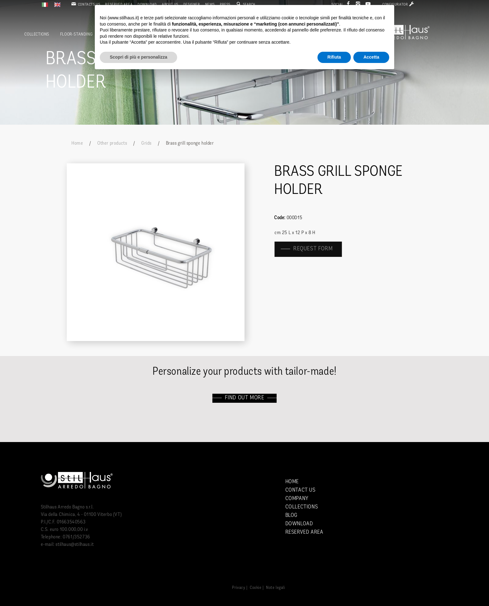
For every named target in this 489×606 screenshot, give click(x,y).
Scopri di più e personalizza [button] (138, 57)
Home (77, 143)
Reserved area (304, 532)
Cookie (256, 587)
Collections (36, 34)
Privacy (238, 587)
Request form (317, 249)
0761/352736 (76, 537)
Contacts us (85, 5)
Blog (291, 515)
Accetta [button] (371, 57)
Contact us (300, 490)
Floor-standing (76, 34)
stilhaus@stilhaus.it (75, 544)
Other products (112, 143)
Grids (146, 143)
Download (299, 524)
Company (296, 499)
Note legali (275, 587)
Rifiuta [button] (334, 57)
